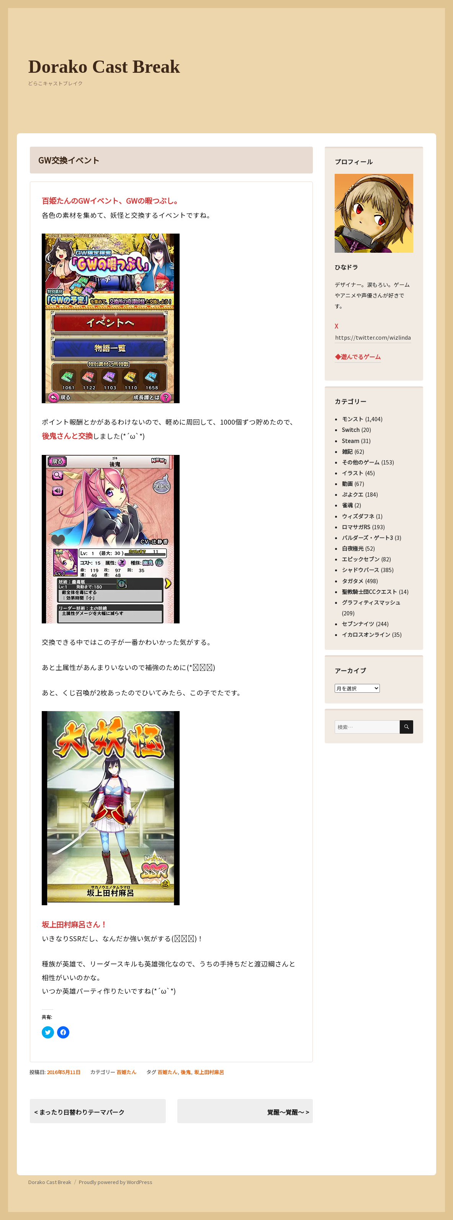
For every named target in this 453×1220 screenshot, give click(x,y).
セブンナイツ (358, 624)
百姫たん (126, 1072)
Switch (351, 429)
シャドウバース (360, 570)
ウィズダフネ (358, 516)
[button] (111, 318)
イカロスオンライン (366, 634)
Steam (350, 441)
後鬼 (186, 1072)
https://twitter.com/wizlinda (373, 337)
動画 (347, 483)
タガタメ (352, 581)
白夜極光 (352, 548)
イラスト (352, 473)
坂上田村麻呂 (209, 1072)
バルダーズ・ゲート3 (367, 537)
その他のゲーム (360, 462)
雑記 (347, 451)
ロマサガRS (356, 527)
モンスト (352, 419)
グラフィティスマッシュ (371, 602)
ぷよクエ (352, 494)
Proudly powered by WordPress (115, 1182)
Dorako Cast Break (104, 66)
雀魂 (347, 505)
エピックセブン (360, 559)
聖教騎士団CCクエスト (369, 591)
